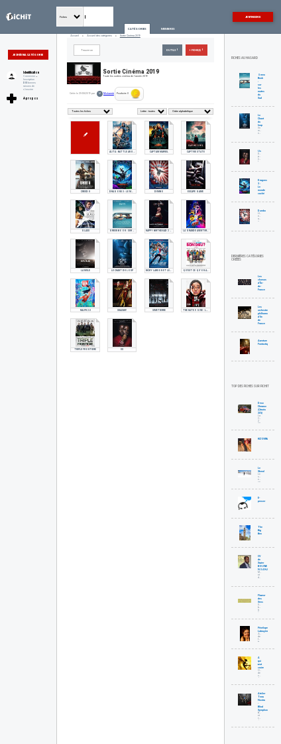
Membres (168, 29)
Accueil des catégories (99, 35)
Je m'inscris (252, 17)
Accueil (74, 35)
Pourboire (128, 94)
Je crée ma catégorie (28, 54)
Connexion (29, 76)
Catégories (137, 29)
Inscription (28, 79)
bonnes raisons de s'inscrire (29, 86)
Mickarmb (108, 93)
